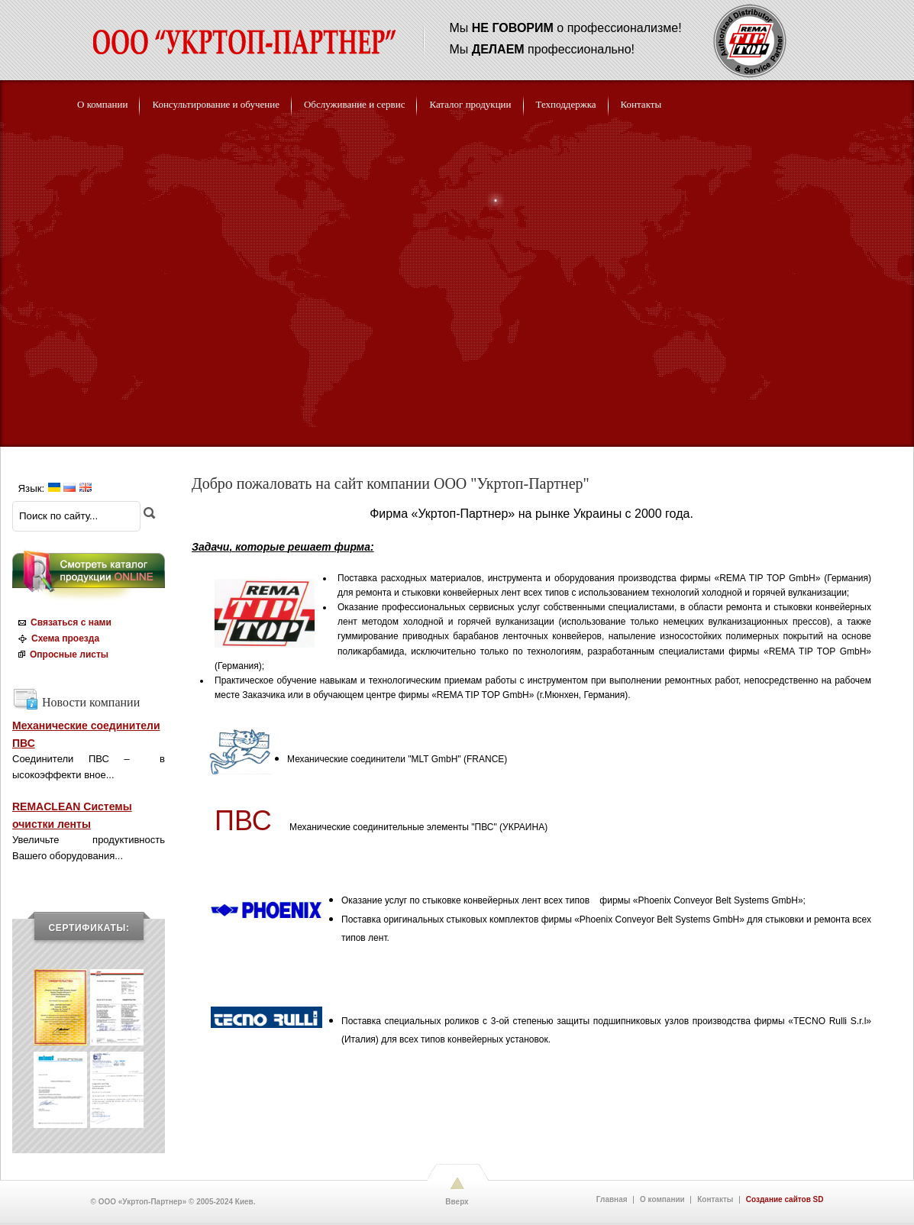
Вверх (456, 1202)
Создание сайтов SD (785, 1200)
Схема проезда (56, 638)
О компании (662, 1200)
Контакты (715, 1200)
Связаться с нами (62, 622)
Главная (612, 1200)
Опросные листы (61, 654)
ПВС (243, 820)
